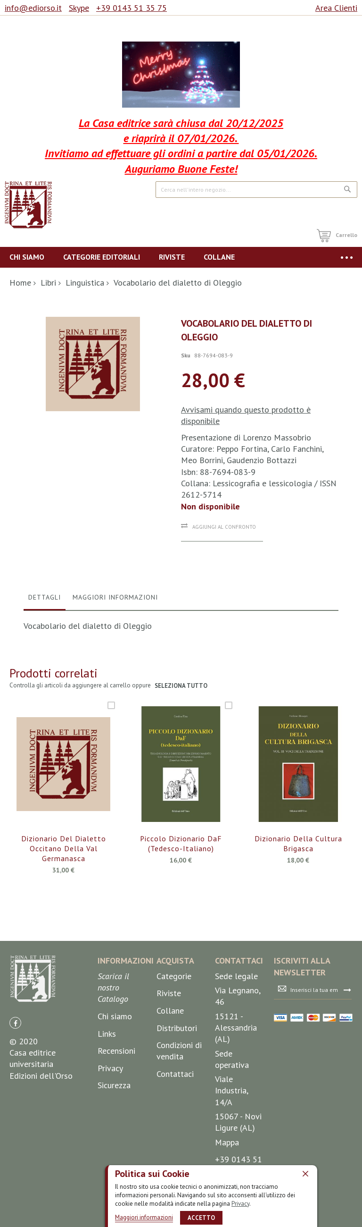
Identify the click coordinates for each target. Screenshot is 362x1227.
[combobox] (256, 189)
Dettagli (44, 597)
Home (20, 282)
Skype (79, 7)
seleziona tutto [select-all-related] (181, 686)
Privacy (240, 1203)
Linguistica (85, 282)
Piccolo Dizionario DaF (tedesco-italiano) (181, 844)
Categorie (173, 976)
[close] (305, 1174)
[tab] (45, 599)
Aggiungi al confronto (224, 527)
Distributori (176, 1028)
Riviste (168, 993)
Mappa (227, 1142)
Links (107, 1033)
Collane (170, 1010)
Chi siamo (115, 1016)
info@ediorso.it (33, 7)
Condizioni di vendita (179, 1051)
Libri (48, 282)
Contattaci (175, 1073)
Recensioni (116, 1050)
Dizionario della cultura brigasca (298, 844)
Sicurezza (114, 1085)
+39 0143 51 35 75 (131, 7)
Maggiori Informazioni (115, 597)
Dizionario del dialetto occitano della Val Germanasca (63, 849)
